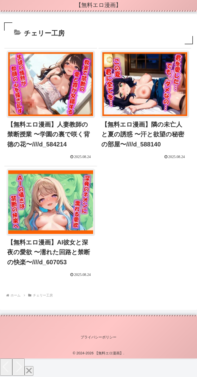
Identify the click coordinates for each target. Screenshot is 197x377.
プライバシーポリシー (98, 337)
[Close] (29, 371)
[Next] (18, 367)
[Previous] (6, 367)
